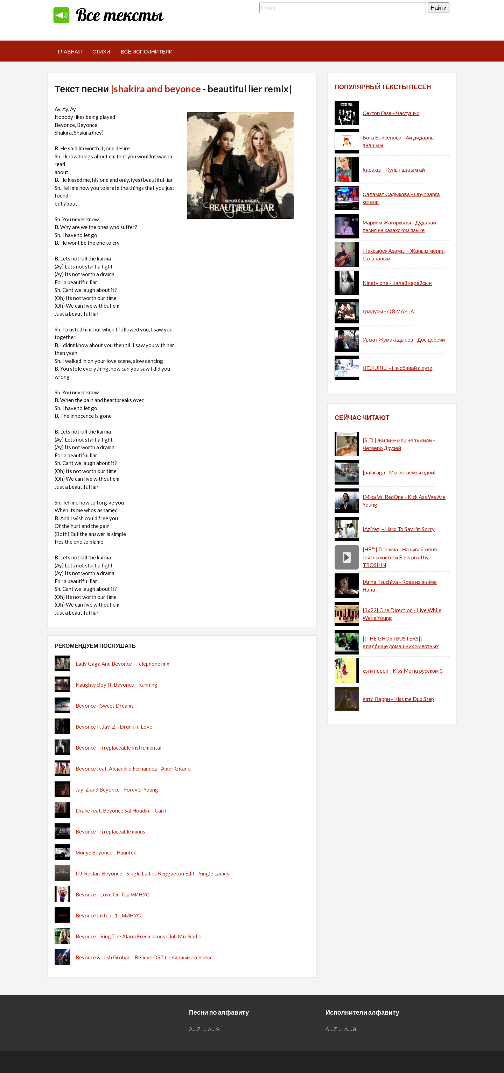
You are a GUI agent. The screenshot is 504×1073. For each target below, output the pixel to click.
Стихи (101, 51)
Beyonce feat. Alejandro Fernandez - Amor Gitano (133, 768)
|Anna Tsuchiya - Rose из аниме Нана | (400, 586)
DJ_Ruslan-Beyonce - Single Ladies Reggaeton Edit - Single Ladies (152, 873)
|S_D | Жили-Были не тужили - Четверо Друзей (399, 444)
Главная (70, 51)
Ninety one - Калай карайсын (397, 283)
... (204, 1029)
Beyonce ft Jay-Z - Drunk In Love (114, 726)
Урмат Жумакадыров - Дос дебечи (404, 339)
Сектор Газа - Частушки (391, 113)
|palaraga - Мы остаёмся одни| (399, 472)
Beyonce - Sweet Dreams (105, 705)
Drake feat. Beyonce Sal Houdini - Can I (121, 810)
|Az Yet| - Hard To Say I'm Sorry (399, 529)
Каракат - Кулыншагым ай (394, 169)
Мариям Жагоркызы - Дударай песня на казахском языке (399, 226)
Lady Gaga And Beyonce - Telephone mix (122, 663)
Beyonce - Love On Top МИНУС (112, 894)
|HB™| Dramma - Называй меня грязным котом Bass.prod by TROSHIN (400, 557)
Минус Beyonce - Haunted (106, 852)
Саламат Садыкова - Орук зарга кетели (401, 198)
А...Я (214, 1029)
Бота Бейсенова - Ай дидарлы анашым (399, 141)
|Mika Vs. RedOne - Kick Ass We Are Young (404, 501)
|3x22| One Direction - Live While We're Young (402, 614)
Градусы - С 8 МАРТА (388, 311)
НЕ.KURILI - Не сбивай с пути (397, 368)
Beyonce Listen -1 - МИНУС (108, 915)
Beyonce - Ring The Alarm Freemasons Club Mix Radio (139, 936)
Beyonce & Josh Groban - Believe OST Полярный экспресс (144, 957)
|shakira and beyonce (156, 88)
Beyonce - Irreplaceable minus (110, 831)
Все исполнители (147, 51)
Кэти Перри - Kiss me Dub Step (398, 699)
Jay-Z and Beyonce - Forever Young (117, 789)
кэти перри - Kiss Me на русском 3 (403, 670)
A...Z (195, 1029)
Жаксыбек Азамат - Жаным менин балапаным (403, 255)
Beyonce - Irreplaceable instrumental (118, 747)
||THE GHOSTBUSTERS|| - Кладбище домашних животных (401, 642)
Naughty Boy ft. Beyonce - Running (117, 684)
